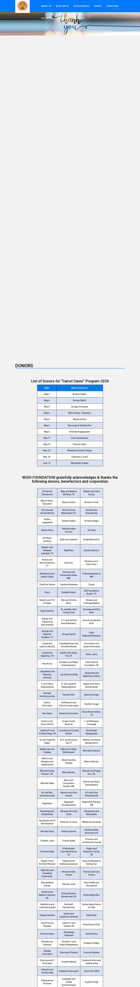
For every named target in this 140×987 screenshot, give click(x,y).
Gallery (62, 18)
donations (112, 6)
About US (46, 6)
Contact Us (77, 18)
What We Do (62, 6)
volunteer (47, 18)
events (98, 6)
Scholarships (81, 6)
